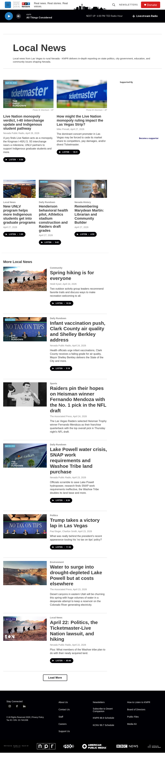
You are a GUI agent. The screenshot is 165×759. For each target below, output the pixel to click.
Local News (9, 205)
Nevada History (80, 205)
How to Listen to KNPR (138, 708)
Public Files (133, 723)
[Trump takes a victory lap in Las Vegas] (25, 529)
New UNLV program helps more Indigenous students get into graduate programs (17, 219)
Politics (54, 518)
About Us (63, 708)
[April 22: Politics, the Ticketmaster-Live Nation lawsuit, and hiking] (25, 635)
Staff (60, 723)
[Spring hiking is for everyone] (25, 281)
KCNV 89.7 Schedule (103, 731)
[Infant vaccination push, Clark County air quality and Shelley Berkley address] (25, 332)
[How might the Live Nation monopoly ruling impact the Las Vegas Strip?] (79, 97)
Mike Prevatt (61, 132)
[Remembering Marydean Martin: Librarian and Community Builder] (88, 192)
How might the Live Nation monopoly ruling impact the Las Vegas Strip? (78, 124)
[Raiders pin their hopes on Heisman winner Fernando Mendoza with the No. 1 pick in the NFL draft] (25, 397)
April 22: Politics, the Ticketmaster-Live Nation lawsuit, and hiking (74, 637)
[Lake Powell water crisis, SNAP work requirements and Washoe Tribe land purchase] (25, 458)
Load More (53, 684)
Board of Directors (136, 716)
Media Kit (131, 730)
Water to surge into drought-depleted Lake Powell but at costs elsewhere (76, 578)
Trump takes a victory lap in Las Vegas (75, 525)
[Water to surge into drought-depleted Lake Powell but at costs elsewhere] (25, 576)
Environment (57, 565)
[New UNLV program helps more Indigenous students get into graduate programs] (19, 192)
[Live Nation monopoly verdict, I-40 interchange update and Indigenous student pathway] (27, 97)
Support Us (64, 737)
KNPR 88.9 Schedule (103, 724)
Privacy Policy (38, 723)
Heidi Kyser (56, 286)
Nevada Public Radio (13, 136)
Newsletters (128, 4)
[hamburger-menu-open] (8, 5)
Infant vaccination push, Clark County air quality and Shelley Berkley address (76, 334)
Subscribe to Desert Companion (103, 716)
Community (56, 270)
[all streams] (145, 16)
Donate (152, 5)
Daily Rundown (46, 205)
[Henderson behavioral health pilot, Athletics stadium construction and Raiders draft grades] (53, 192)
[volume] (18, 16)
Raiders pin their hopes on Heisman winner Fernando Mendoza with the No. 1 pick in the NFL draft (77, 402)
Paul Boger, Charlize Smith (63, 534)
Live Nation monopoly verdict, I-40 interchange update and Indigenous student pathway (23, 126)
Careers (62, 730)
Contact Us (64, 716)
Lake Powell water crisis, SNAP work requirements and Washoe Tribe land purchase (71, 463)
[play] (8, 16)
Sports (53, 386)
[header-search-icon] (114, 5)
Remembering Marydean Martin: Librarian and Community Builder (87, 217)
